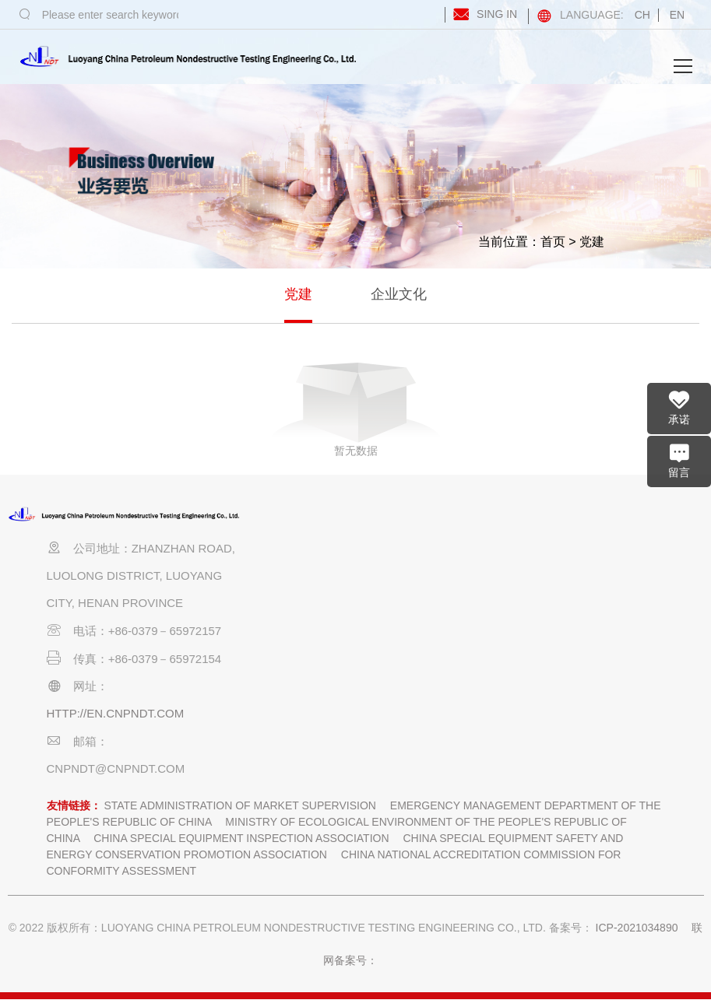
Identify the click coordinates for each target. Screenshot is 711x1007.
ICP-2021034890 (637, 927)
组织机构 (266, 602)
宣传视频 (266, 629)
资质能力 (381, 519)
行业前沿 (439, 602)
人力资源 (381, 602)
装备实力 (381, 656)
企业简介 (266, 574)
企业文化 (399, 294)
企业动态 (439, 574)
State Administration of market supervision (240, 805)
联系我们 (324, 682)
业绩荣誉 (496, 519)
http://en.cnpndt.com (116, 713)
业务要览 (324, 519)
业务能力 (324, 629)
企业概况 (266, 519)
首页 (552, 241)
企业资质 (381, 574)
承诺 (679, 407)
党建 (591, 241)
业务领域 (324, 602)
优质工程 (496, 602)
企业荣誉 (496, 629)
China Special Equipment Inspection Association (241, 838)
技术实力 (381, 629)
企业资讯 (439, 519)
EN (677, 15)
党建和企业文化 (566, 531)
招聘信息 (266, 682)
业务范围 (324, 574)
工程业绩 (496, 574)
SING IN (482, 14)
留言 (679, 460)
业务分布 (324, 656)
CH (642, 15)
